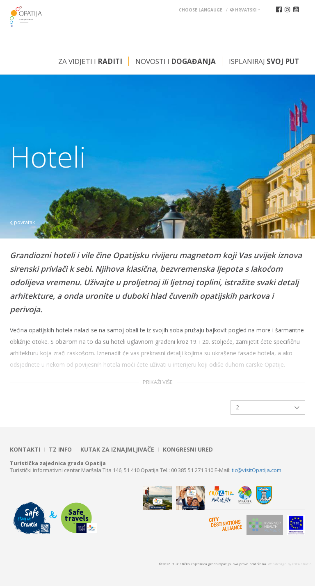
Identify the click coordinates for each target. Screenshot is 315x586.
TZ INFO (60, 449)
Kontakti (25, 449)
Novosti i (175, 61)
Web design (277, 563)
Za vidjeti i (90, 61)
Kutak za (117, 449)
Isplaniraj (264, 61)
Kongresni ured (188, 449)
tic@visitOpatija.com (256, 470)
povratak (22, 222)
